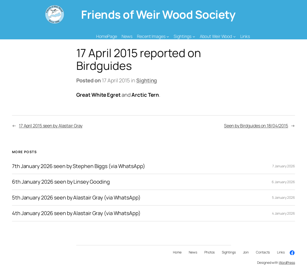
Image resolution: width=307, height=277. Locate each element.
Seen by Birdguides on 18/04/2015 (256, 125)
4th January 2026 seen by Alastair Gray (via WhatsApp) (76, 213)
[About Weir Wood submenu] (234, 36)
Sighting (146, 80)
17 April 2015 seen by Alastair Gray (51, 125)
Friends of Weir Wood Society (158, 14)
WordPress (287, 262)
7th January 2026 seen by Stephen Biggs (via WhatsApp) (78, 166)
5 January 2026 (283, 197)
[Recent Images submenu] (167, 36)
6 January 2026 (283, 182)
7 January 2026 (283, 166)
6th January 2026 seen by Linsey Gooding (61, 182)
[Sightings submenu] (194, 36)
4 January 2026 (283, 213)
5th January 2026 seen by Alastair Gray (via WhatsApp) (76, 197)
